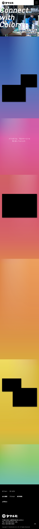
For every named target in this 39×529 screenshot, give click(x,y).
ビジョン (4, 491)
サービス (12, 491)
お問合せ (4, 501)
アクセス (12, 496)
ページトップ (35, 524)
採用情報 (19, 496)
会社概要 (4, 496)
